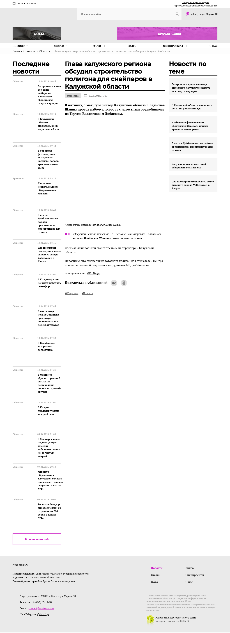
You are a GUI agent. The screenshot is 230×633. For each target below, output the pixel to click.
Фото (97, 46)
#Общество (71, 293)
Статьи (60, 46)
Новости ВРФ (20, 564)
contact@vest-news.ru (41, 608)
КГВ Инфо (93, 273)
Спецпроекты (173, 46)
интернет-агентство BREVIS (172, 621)
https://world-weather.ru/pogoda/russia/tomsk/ (195, 5)
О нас (213, 46)
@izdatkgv (43, 614)
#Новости (87, 293)
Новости (20, 46)
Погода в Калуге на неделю (195, 2)
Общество (73, 95)
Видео (132, 46)
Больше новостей (37, 539)
